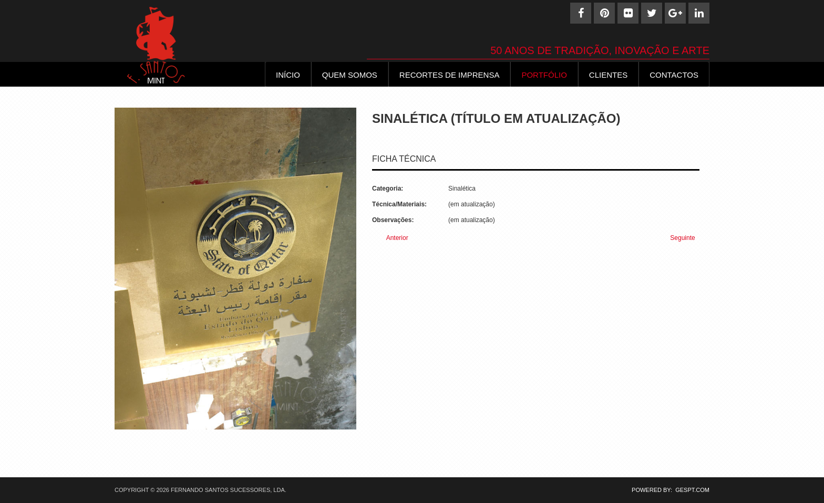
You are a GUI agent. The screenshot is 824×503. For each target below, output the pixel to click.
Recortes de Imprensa (449, 74)
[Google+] (675, 13)
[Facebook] (580, 13)
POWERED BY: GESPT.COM (667, 490)
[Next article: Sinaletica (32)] (687, 238)
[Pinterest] (604, 13)
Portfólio (543, 74)
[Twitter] (651, 13)
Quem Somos (349, 74)
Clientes (608, 74)
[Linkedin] (698, 13)
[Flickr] (627, 13)
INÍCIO (288, 74)
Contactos (674, 74)
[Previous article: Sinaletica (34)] (393, 238)
